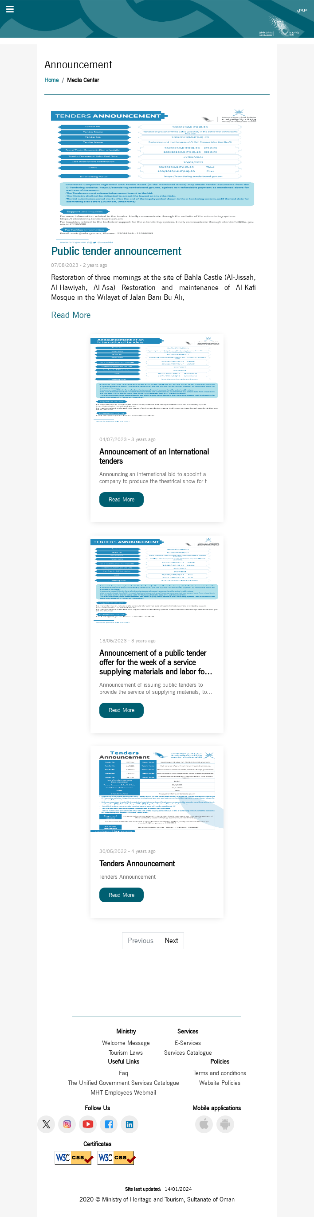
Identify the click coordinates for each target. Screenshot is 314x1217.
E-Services (188, 1042)
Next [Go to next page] (171, 940)
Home (51, 80)
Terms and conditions (219, 1072)
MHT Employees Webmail (123, 1092)
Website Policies (219, 1082)
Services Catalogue (188, 1052)
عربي (302, 9)
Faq (123, 1072)
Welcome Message (126, 1042)
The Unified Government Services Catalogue (123, 1082)
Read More (70, 315)
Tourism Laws (126, 1052)
